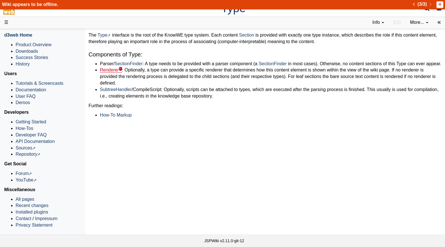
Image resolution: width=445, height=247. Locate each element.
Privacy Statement (34, 225)
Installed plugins (32, 212)
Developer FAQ (31, 134)
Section (246, 35)
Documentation (31, 89)
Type (103, 35)
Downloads (27, 51)
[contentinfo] (378, 22)
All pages (25, 199)
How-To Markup (116, 115)
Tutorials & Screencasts (39, 83)
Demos (23, 102)
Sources (24, 147)
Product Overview (33, 44)
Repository (26, 154)
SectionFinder (129, 63)
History (23, 64)
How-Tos (24, 128)
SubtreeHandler (116, 89)
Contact (23, 218)
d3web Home (18, 35)
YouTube (24, 180)
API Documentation (35, 141)
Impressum (46, 218)
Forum (22, 173)
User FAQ (25, 96)
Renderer (109, 69)
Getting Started (31, 121)
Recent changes (32, 205)
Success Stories (32, 57)
